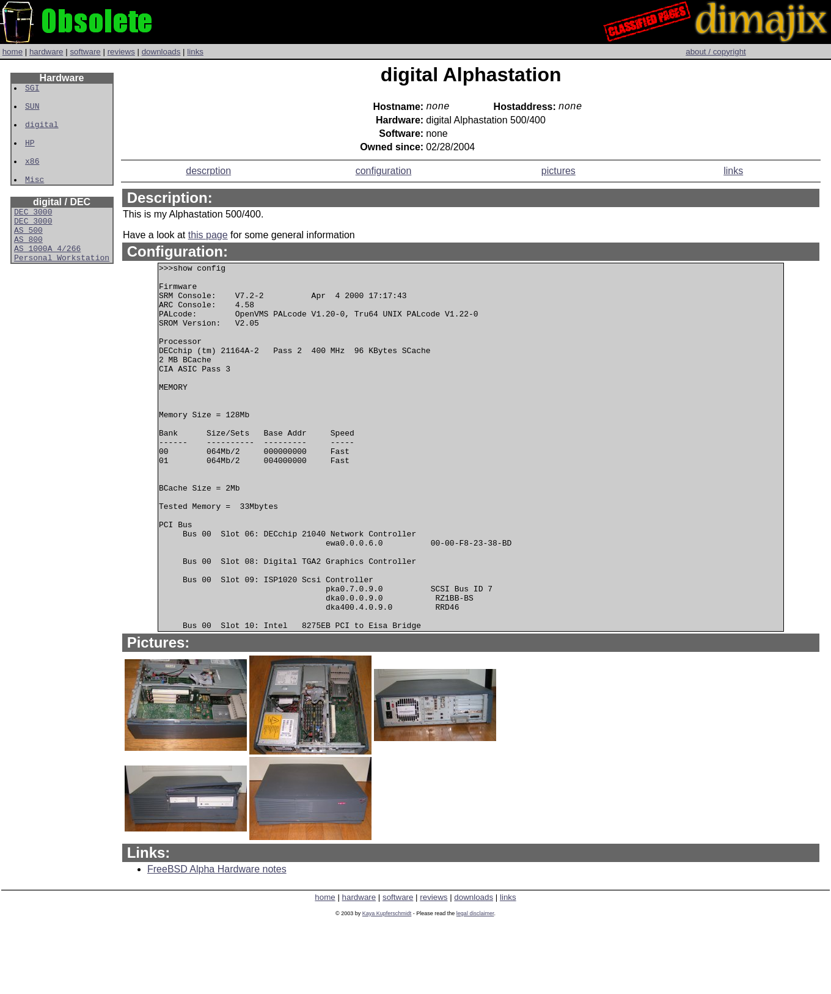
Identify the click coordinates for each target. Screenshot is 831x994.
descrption (208, 173)
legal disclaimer (475, 989)
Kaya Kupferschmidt (387, 989)
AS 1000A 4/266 (47, 277)
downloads (161, 51)
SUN (33, 111)
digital (42, 133)
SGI (33, 89)
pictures (558, 173)
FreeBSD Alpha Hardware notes (217, 945)
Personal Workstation (61, 288)
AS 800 (28, 266)
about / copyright (716, 51)
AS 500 (28, 255)
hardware (46, 51)
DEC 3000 (33, 233)
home (12, 51)
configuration (384, 173)
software (85, 51)
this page (208, 237)
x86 (33, 177)
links (195, 51)
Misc (35, 199)
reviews (121, 51)
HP (30, 155)
